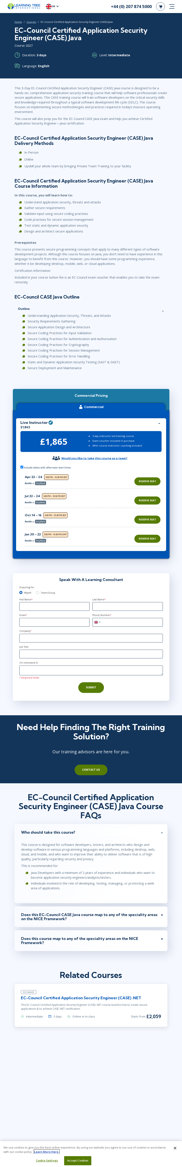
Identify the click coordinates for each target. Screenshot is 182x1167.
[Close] (175, 1150)
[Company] (91, 633)
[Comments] (91, 666)
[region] (94, 503)
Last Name (99, 594)
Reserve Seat (147, 476)
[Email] (54, 617)
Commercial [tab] (90, 401)
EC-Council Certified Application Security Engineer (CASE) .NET (79, 989)
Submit (91, 682)
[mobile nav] (171, 6)
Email (23, 610)
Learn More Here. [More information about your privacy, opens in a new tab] (46, 1154)
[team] (37, 587)
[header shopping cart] (160, 6)
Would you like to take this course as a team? (94, 453)
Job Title (23, 641)
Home (16, 21)
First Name (26, 594)
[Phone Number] (127, 617)
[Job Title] (91, 649)
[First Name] (54, 601)
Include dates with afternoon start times (45, 462)
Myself (27, 587)
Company (25, 625)
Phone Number (101, 610)
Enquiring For (26, 582)
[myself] (21, 587)
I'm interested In (28, 657)
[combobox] (97, 617)
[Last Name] (127, 601)
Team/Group (48, 587)
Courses (29, 21)
